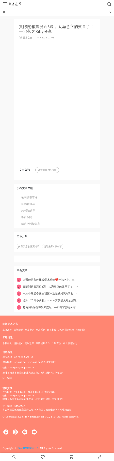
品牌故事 (7, 329)
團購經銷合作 (43, 343)
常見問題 (80, 329)
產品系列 (40, 329)
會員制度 (51, 329)
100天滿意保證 (66, 329)
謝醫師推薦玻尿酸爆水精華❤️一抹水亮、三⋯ (47, 280)
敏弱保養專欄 (29, 197)
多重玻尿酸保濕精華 (28, 246)
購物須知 (18, 343)
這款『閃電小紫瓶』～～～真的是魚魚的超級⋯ (48, 300)
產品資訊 (29, 329)
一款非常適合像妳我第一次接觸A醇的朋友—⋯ (47, 293)
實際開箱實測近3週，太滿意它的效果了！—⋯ (47, 287)
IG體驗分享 (28, 204)
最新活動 (18, 329)
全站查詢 (56, 343)
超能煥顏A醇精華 (47, 170)
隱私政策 (29, 343)
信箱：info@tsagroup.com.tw (19, 367)
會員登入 (7, 343)
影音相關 (26, 217)
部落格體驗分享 (30, 224)
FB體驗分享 (28, 210)
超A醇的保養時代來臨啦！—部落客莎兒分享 (46, 307)
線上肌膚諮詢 (70, 343)
